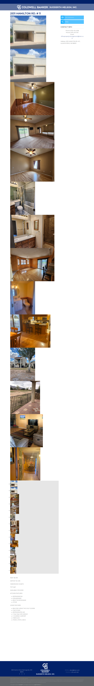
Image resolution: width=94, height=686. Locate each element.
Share (64, 22)
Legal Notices (37, 684)
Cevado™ (21, 684)
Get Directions (67, 17)
